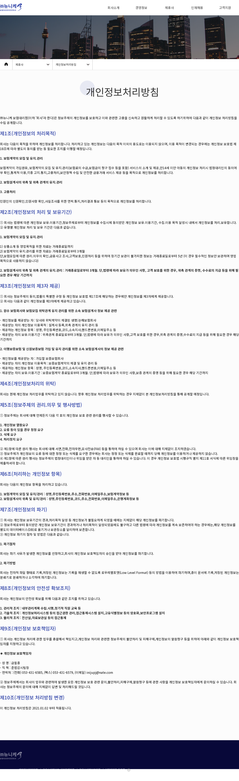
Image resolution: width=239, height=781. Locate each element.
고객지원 (225, 7)
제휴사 (169, 7)
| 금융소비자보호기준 (89, 769)
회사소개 (114, 7)
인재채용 (197, 7)
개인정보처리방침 (29, 769)
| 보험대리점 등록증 (114, 769)
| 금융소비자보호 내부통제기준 (58, 769)
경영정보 (141, 7)
